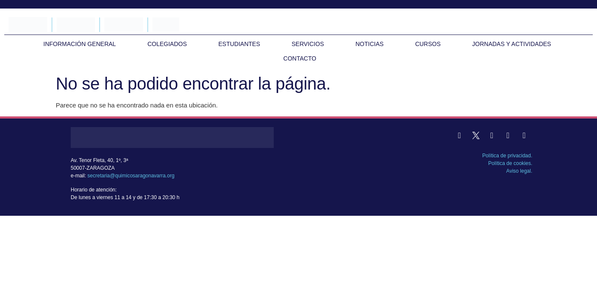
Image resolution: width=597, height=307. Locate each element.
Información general (79, 44)
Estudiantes (239, 44)
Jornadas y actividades (511, 44)
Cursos (428, 44)
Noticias (370, 44)
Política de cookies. (510, 163)
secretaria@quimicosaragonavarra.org (130, 176)
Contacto (299, 58)
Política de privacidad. (507, 156)
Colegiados (167, 44)
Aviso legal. (519, 171)
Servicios (308, 44)
